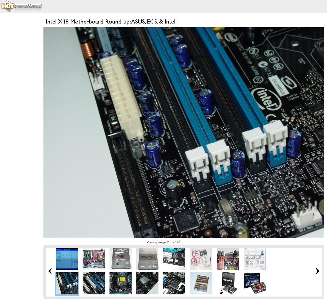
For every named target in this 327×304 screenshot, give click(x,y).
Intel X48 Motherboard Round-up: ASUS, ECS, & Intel (110, 21)
